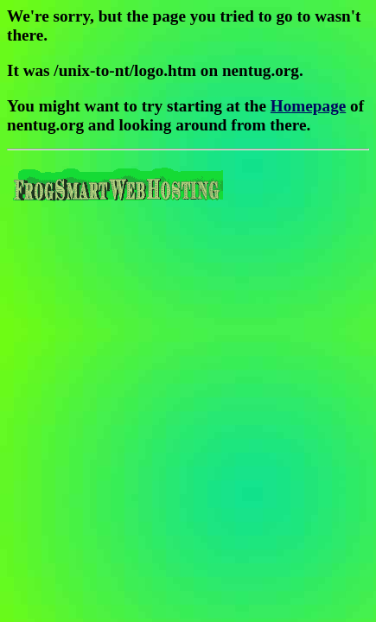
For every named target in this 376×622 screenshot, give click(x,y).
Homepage (308, 106)
